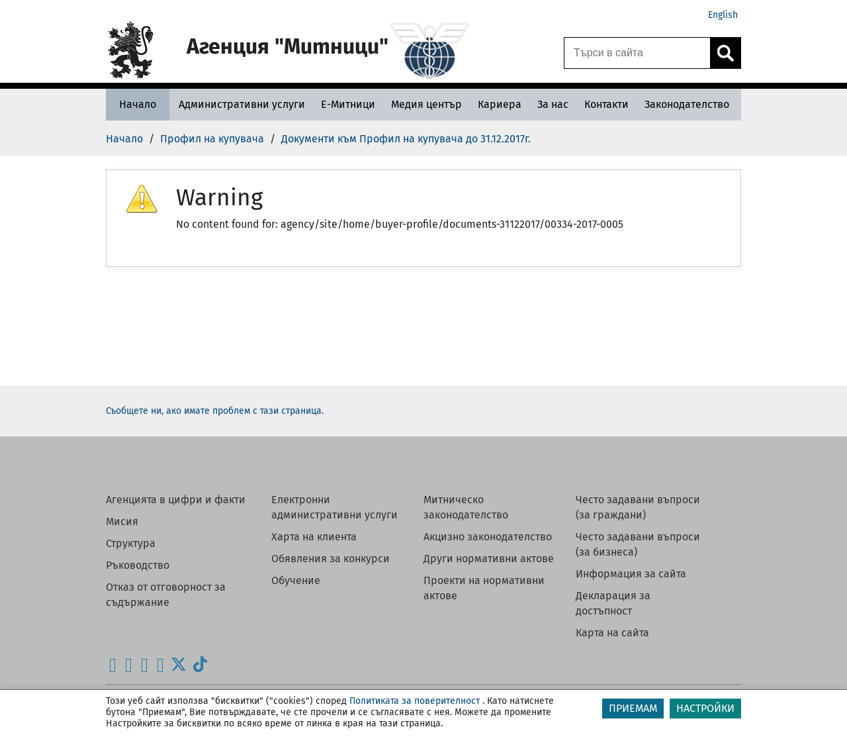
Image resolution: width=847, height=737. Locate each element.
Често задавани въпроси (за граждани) (638, 507)
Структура (131, 543)
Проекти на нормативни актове (484, 588)
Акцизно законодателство (488, 536)
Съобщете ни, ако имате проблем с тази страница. (215, 411)
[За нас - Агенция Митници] (553, 104)
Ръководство (137, 565)
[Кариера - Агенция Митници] (499, 104)
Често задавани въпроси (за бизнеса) (638, 544)
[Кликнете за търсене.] (725, 53)
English (723, 15)
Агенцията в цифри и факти (175, 499)
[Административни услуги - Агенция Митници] (242, 104)
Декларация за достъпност (613, 603)
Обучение (295, 580)
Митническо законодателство (466, 507)
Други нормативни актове (489, 558)
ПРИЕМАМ (633, 708)
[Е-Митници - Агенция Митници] (348, 104)
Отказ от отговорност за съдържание (166, 595)
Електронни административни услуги (334, 507)
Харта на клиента (314, 536)
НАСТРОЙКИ (705, 708)
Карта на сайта (612, 632)
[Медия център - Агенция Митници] (426, 104)
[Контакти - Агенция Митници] (606, 104)
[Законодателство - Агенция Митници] (687, 104)
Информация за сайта (631, 573)
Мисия (122, 521)
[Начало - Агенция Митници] (137, 104)
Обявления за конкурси (330, 558)
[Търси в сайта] (637, 53)
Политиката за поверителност (414, 701)
